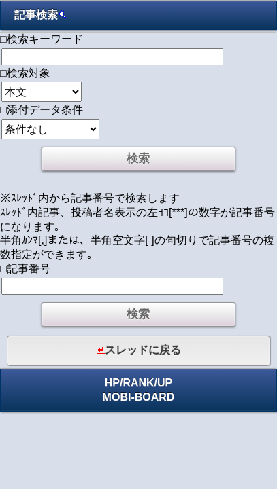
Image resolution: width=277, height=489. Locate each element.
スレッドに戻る (139, 350)
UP (164, 382)
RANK (138, 382)
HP (112, 382)
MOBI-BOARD (139, 397)
